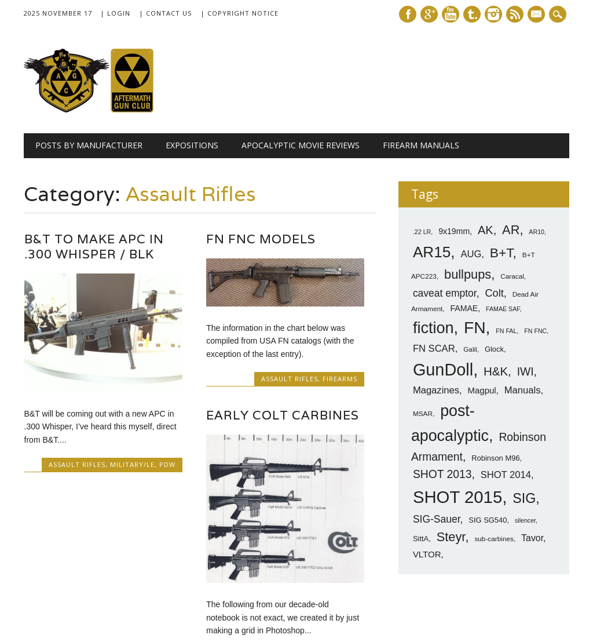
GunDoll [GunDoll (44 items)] (443, 369)
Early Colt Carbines (282, 415)
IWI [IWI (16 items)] (525, 372)
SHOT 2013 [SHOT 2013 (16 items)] (442, 474)
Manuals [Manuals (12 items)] (522, 390)
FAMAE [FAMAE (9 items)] (464, 308)
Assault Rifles (77, 464)
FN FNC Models (261, 239)
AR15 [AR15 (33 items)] (432, 252)
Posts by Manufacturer (88, 145)
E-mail (537, 15)
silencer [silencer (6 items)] (525, 520)
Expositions (192, 145)
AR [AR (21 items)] (510, 229)
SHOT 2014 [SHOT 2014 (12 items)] (506, 474)
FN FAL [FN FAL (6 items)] (506, 330)
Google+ (429, 14)
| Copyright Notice (239, 13)
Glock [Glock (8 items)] (494, 349)
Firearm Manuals (421, 145)
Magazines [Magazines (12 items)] (436, 390)
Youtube (450, 14)
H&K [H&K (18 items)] (496, 371)
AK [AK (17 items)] (485, 230)
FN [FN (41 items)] (475, 327)
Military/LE (132, 464)
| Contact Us (165, 13)
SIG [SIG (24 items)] (524, 498)
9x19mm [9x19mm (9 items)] (454, 231)
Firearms (340, 378)
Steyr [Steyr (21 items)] (451, 537)
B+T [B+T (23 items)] (501, 252)
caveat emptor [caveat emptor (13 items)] (445, 293)
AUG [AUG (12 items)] (470, 254)
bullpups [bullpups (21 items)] (467, 274)
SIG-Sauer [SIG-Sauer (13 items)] (436, 519)
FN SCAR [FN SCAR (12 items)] (434, 348)
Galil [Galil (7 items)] (470, 349)
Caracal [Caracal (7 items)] (512, 276)
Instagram (493, 14)
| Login (115, 13)
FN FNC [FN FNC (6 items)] (535, 330)
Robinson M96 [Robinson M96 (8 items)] (495, 458)
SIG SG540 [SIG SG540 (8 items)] (487, 520)
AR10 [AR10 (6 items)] (536, 231)
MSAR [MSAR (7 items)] (423, 414)
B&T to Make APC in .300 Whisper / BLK (94, 246)
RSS (515, 14)
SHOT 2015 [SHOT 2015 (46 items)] (457, 496)
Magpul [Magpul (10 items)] (482, 390)
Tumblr (472, 14)
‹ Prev (182, 575)
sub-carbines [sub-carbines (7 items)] (494, 539)
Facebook (407, 14)
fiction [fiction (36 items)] (433, 328)
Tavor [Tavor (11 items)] (532, 538)
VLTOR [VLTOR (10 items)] (427, 554)
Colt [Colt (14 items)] (494, 293)
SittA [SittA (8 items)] (421, 538)
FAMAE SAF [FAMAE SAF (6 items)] (503, 308)
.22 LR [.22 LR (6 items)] (422, 231)
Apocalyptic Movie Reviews (300, 145)
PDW (167, 464)
